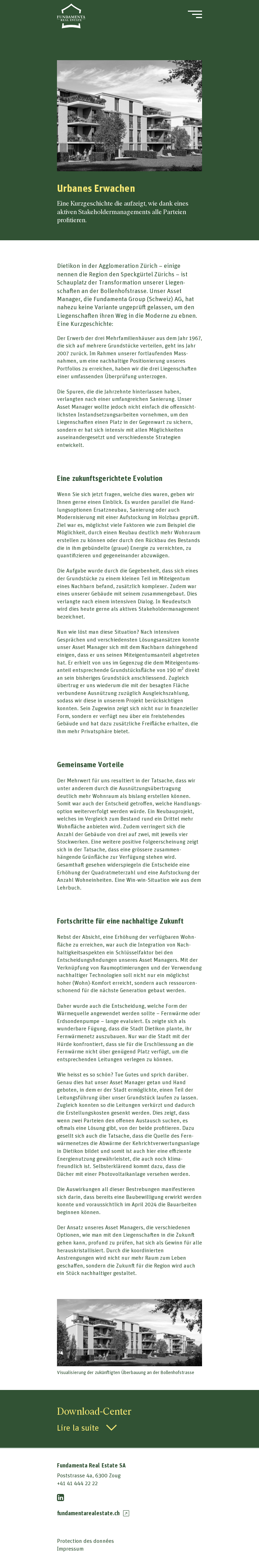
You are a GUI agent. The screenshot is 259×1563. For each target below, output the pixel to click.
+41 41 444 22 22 (77, 1483)
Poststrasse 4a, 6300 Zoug (89, 1475)
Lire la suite (78, 1427)
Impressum (70, 1548)
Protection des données (85, 1540)
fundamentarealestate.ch (93, 1513)
